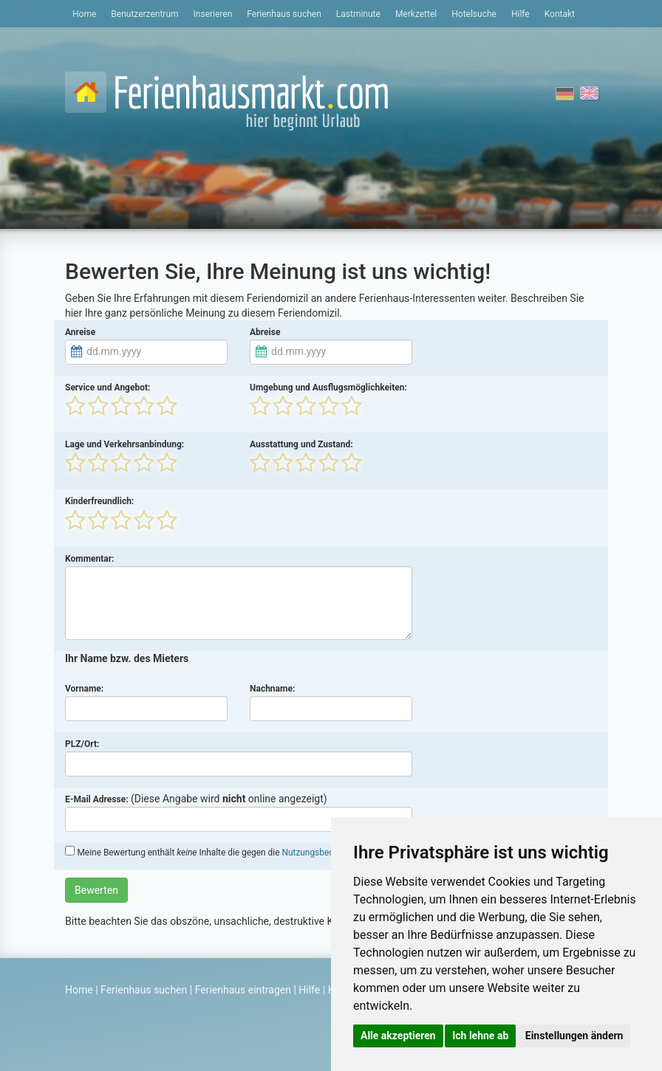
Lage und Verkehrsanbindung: (124, 444)
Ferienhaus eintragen (243, 990)
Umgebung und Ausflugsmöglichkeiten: (328, 387)
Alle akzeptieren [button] (398, 1035)
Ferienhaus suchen (284, 14)
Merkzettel (416, 14)
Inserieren (213, 14)
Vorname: (84, 688)
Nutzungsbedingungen (325, 852)
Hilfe (520, 14)
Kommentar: (90, 559)
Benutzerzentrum (144, 14)
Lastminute (358, 14)
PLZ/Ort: (82, 744)
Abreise (265, 332)
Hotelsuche (473, 14)
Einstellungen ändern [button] (574, 1035)
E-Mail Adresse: (97, 799)
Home (84, 14)
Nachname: (272, 688)
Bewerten (96, 890)
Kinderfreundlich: (99, 501)
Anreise (80, 332)
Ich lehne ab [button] (480, 1035)
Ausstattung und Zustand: (301, 444)
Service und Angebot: (107, 387)
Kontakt (560, 14)
